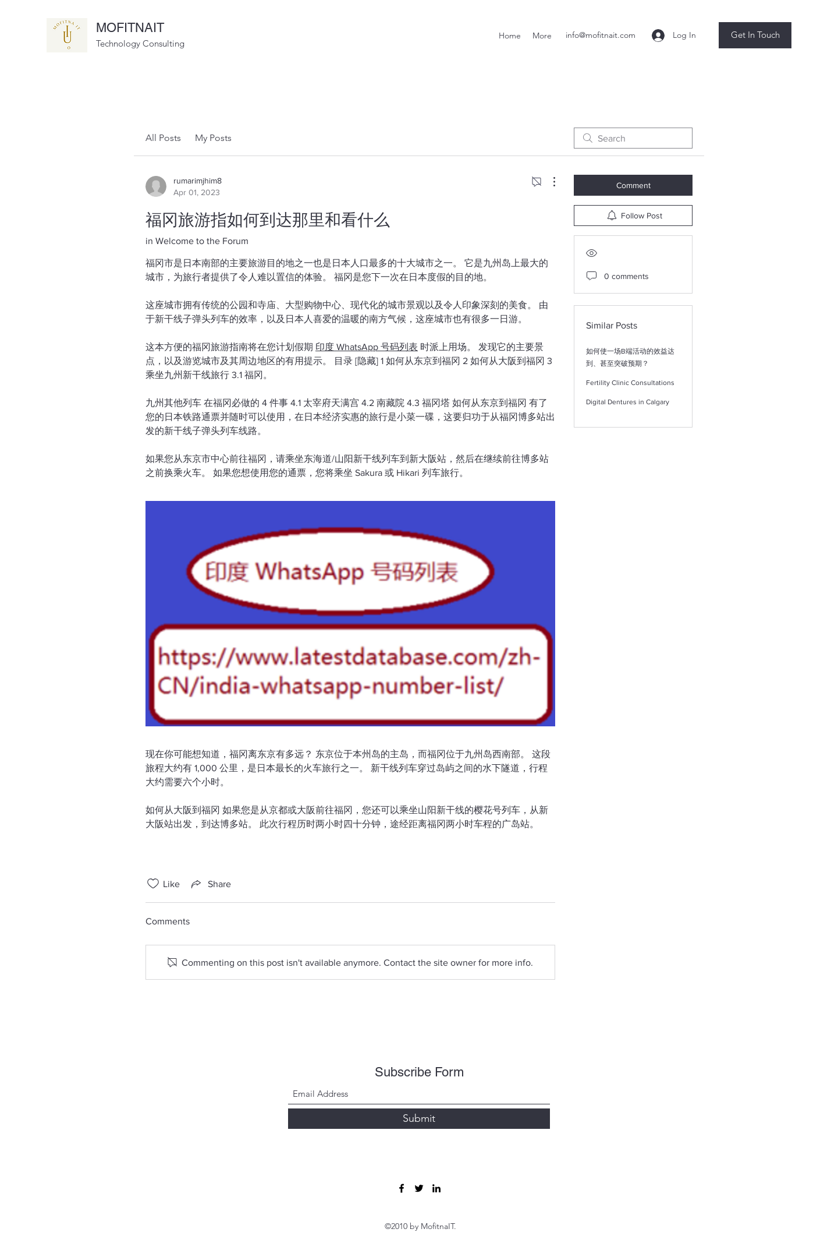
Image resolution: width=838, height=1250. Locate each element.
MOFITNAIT (130, 27)
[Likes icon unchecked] (153, 884)
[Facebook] (401, 1188)
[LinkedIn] (436, 1188)
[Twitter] (419, 1188)
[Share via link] (210, 884)
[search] (633, 138)
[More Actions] (548, 182)
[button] (755, 35)
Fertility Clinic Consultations (630, 383)
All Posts (163, 137)
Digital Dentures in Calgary (627, 402)
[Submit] (419, 1118)
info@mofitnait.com (600, 35)
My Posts (213, 137)
